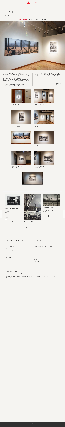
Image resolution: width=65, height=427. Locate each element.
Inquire (26, 379)
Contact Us (8, 409)
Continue (49, 424)
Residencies (46, 7)
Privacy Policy (36, 409)
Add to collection (9, 369)
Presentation (20, 7)
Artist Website (58, 85)
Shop (55, 7)
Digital (10, 7)
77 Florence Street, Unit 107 (40, 390)
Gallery (29, 7)
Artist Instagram (58, 83)
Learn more (57, 424)
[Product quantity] (6, 367)
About (62, 7)
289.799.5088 (10, 407)
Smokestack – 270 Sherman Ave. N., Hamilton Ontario (16, 390)
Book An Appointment (17, 409)
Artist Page (43, 19)
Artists (38, 7)
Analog (3, 7)
